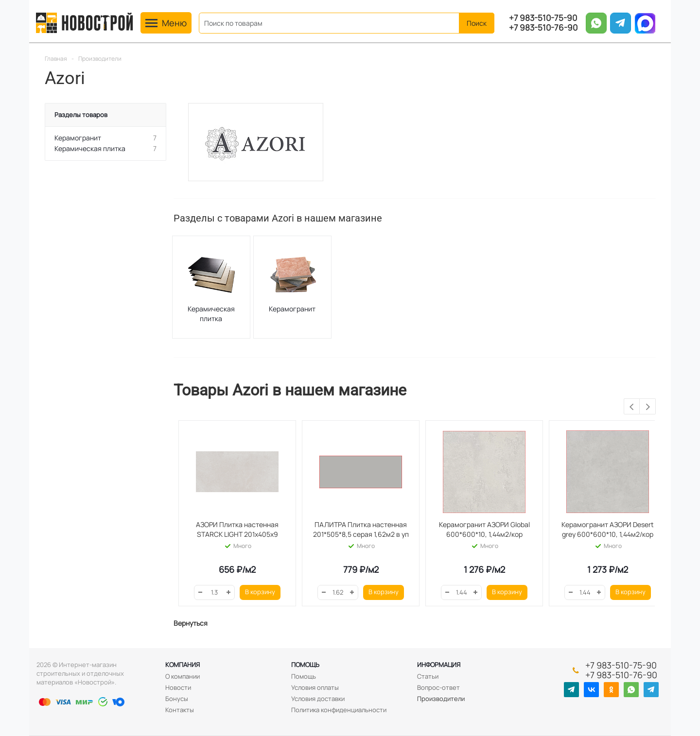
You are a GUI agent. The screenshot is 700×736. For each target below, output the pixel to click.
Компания (182, 664)
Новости (178, 687)
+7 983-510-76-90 (543, 28)
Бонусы (176, 698)
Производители (441, 698)
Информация (438, 664)
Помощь (305, 664)
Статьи (427, 676)
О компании (182, 676)
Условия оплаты (315, 687)
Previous (632, 407)
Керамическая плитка (211, 313)
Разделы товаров (80, 114)
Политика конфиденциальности (338, 709)
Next (648, 407)
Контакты (179, 709)
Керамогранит (292, 308)
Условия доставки (318, 698)
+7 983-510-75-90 (543, 18)
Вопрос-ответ (438, 687)
